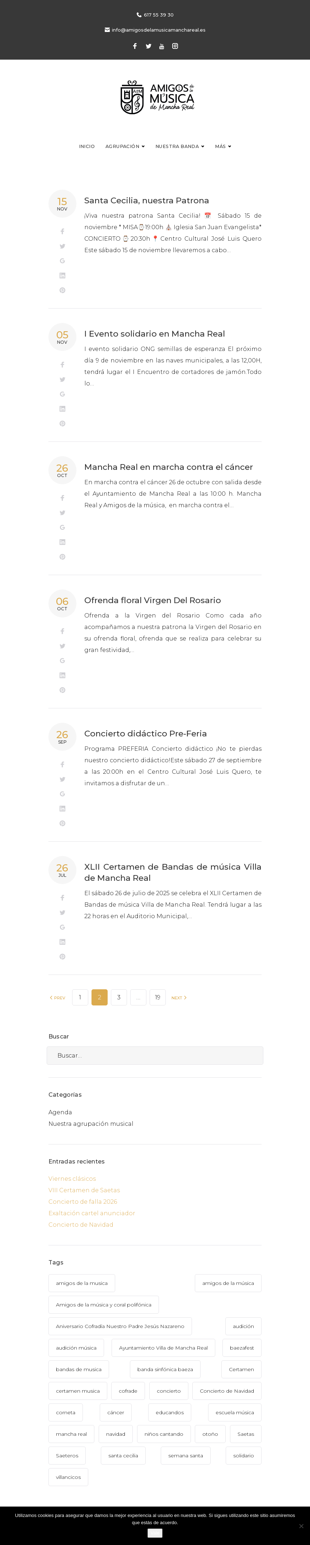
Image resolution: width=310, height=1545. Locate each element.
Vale (154, 1533)
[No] (301, 1526)
